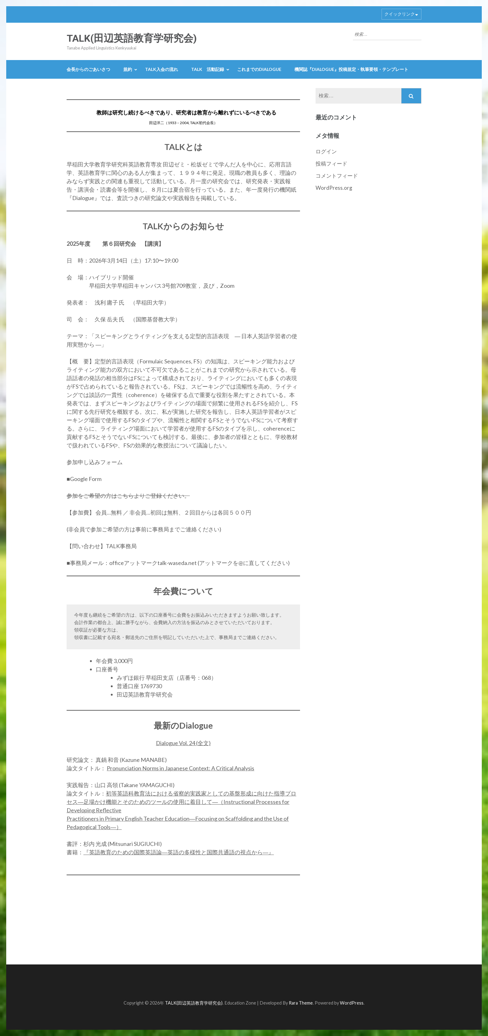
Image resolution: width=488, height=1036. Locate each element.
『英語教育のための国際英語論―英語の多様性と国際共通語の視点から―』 (178, 852)
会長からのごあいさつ (88, 69)
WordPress (352, 1003)
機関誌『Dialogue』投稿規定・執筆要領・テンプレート (351, 69)
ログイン (326, 151)
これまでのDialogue (259, 69)
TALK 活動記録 (207, 69)
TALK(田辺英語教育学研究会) (132, 38)
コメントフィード (337, 175)
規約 (127, 69)
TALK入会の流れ (161, 69)
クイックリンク (399, 13)
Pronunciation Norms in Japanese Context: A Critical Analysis (180, 768)
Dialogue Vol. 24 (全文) (183, 743)
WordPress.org (334, 187)
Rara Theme (301, 1003)
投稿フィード (331, 163)
